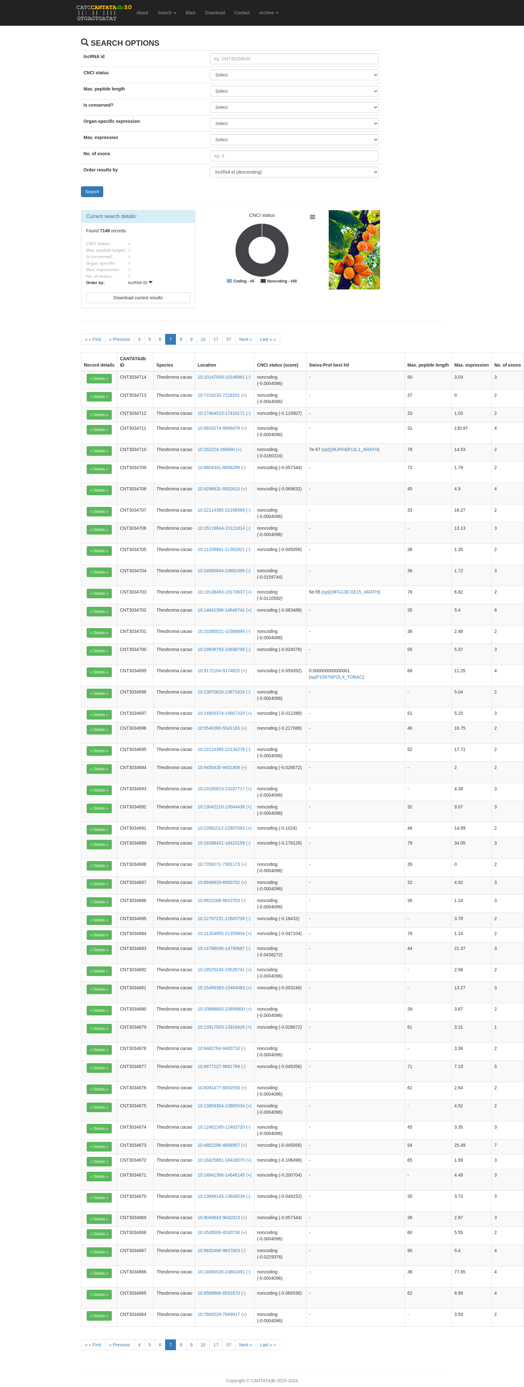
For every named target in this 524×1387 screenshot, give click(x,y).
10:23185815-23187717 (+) (225, 788)
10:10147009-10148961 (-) (224, 377)
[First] (93, 339)
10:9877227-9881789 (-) (221, 1066)
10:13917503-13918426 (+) (225, 1027)
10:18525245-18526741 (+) (225, 969)
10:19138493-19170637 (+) (225, 591)
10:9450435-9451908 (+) (222, 767)
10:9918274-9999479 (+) (222, 428)
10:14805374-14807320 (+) (225, 713)
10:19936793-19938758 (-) (224, 649)
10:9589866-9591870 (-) (221, 1293)
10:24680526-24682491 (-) (224, 1271)
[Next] (245, 339)
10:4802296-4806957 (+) (222, 1145)
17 (215, 339)
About (142, 12)
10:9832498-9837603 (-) (221, 1250)
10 (203, 339)
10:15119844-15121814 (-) (224, 528)
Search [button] (167, 12)
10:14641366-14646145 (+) (225, 1175)
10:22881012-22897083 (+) (225, 828)
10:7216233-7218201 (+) (222, 395)
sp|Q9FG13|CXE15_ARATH (350, 591)
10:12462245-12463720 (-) (224, 1127)
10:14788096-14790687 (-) (224, 948)
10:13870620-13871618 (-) (224, 691)
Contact (242, 12)
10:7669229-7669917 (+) (222, 1314)
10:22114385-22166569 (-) (224, 510)
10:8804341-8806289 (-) (221, 467)
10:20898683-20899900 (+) (225, 1009)
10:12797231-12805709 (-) (224, 918)
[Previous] (119, 339)
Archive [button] (269, 12)
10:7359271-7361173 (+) (222, 864)
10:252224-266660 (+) (220, 449)
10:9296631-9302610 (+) (222, 488)
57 (229, 339)
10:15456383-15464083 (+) (225, 987)
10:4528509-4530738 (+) (222, 1232)
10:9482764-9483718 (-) (221, 1048)
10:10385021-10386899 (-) (224, 631)
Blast (191, 12)
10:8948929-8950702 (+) (222, 882)
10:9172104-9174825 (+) (222, 670)
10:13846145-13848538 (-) (224, 1196)
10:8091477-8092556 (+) (222, 1087)
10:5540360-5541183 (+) (222, 728)
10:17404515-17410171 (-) (224, 413)
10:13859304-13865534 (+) (225, 1105)
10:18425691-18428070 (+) (225, 1160)
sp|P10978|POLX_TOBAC (336, 677)
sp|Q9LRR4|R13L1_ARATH (350, 449)
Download (215, 12)
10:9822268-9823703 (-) (221, 900)
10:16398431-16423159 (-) (224, 843)
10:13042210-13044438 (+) (225, 806)
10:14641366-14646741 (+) (225, 610)
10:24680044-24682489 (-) (224, 570)
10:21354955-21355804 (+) (225, 933)
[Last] (268, 339)
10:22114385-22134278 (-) (224, 749)
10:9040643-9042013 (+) (222, 1217)
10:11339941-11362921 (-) (224, 549)
